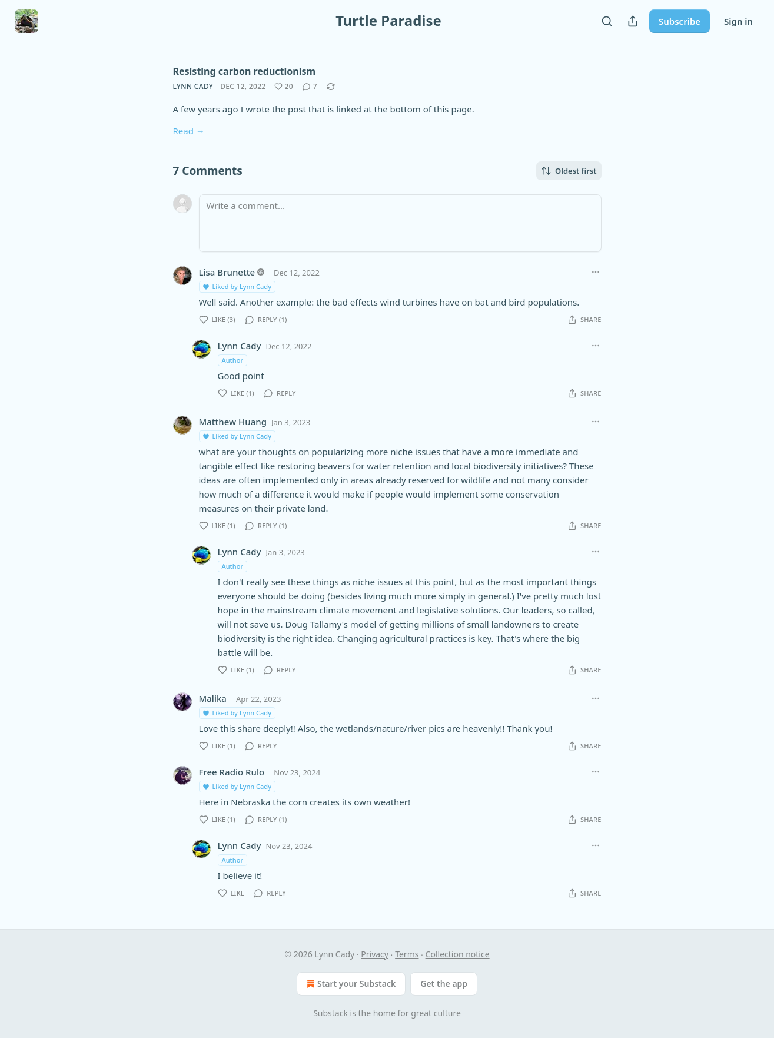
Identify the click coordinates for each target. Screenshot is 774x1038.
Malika (213, 698)
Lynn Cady (193, 86)
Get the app (443, 983)
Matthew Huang (233, 421)
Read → (189, 131)
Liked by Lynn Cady (237, 286)
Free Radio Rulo (232, 772)
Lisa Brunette (227, 272)
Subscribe (679, 21)
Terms (406, 954)
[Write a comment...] (400, 223)
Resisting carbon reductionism (244, 71)
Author (233, 360)
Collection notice (458, 954)
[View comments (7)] (310, 86)
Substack (330, 1013)
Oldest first (569, 170)
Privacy (374, 954)
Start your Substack (350, 983)
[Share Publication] (633, 21)
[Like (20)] (284, 86)
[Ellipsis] (595, 272)
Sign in (738, 21)
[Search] (607, 21)
